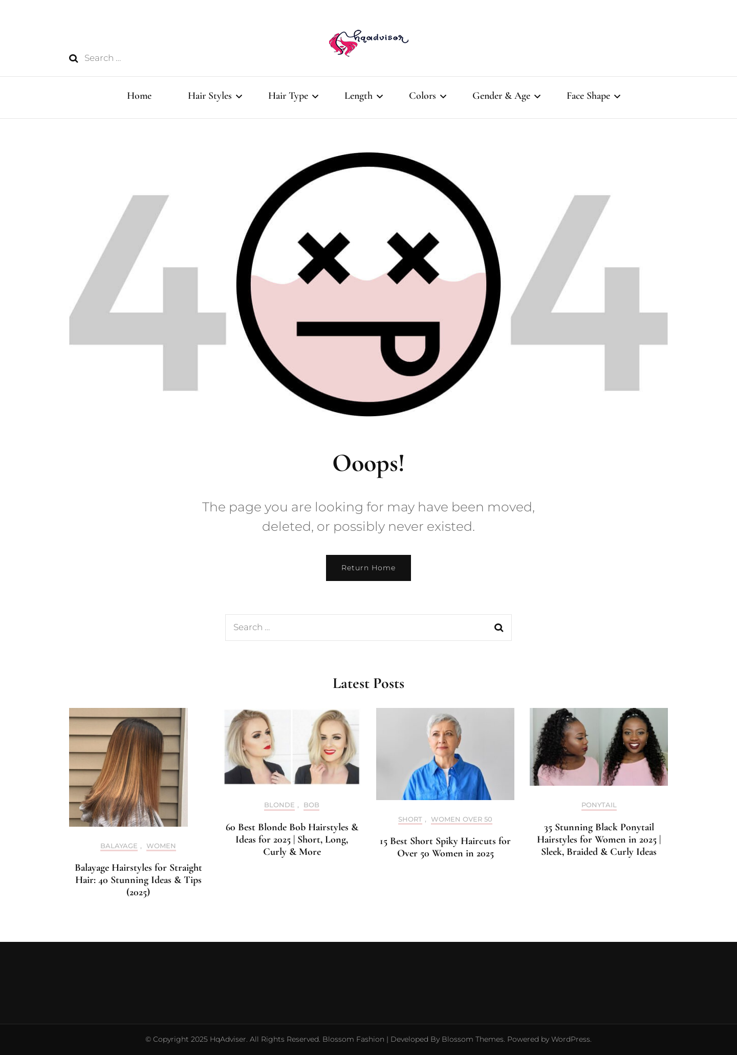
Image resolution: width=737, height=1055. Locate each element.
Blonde (279, 805)
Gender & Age (501, 96)
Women (161, 846)
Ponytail (599, 805)
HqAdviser (228, 1039)
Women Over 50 (461, 819)
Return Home (368, 567)
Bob (311, 805)
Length (358, 96)
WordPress (570, 1039)
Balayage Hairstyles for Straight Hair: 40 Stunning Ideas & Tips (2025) (138, 880)
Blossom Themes (472, 1039)
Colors (422, 96)
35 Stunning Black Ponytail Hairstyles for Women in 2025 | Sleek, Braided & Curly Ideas (599, 839)
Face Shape (588, 96)
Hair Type (288, 96)
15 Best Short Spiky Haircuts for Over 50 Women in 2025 (445, 847)
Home (139, 96)
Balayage (119, 846)
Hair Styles (210, 96)
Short (410, 819)
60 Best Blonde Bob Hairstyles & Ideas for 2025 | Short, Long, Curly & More (292, 839)
